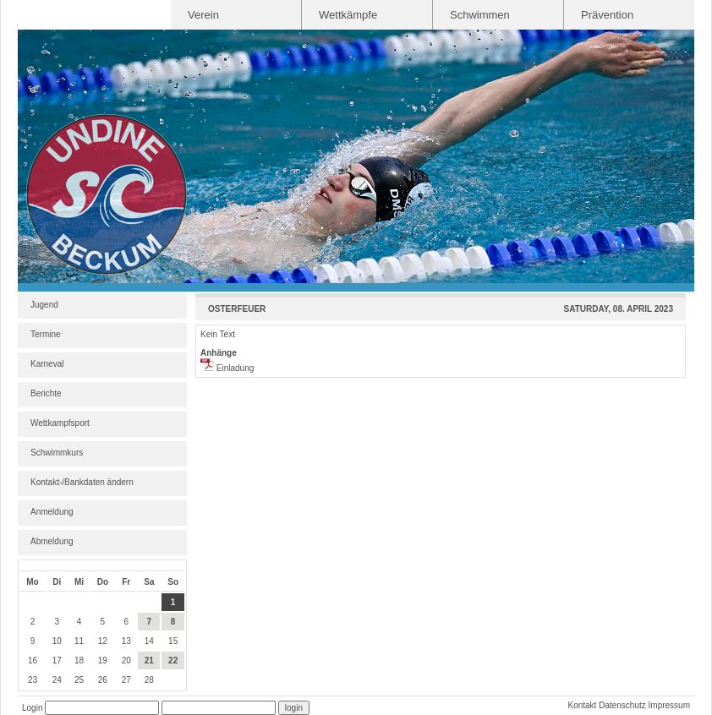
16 (32, 660)
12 (102, 641)
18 (79, 660)
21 (149, 660)
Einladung (227, 368)
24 (57, 680)
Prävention (607, 14)
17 (57, 660)
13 (126, 641)
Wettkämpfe (348, 14)
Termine (45, 334)
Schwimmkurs (56, 452)
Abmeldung (52, 541)
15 (173, 641)
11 (79, 641)
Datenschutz (622, 705)
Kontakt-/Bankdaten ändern (82, 482)
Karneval (46, 363)
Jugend (44, 304)
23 (32, 680)
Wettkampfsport (60, 423)
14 (149, 641)
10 (57, 641)
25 (79, 680)
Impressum (669, 705)
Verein (203, 14)
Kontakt (581, 705)
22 (173, 660)
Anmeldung (52, 511)
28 (149, 680)
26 (102, 680)
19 (102, 660)
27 (126, 680)
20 (126, 660)
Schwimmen (480, 14)
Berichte (46, 393)
